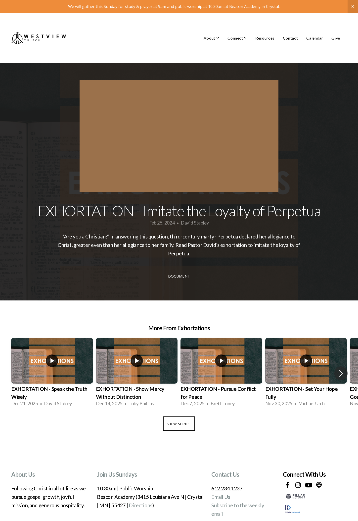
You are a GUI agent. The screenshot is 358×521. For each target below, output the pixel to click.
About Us (23, 461)
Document (179, 263)
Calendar (314, 25)
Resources (264, 25)
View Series (178, 410)
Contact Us (225, 461)
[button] (341, 360)
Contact (290, 25)
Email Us (220, 484)
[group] (52, 360)
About (211, 25)
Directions (140, 492)
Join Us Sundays (117, 461)
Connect (237, 25)
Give (335, 25)
